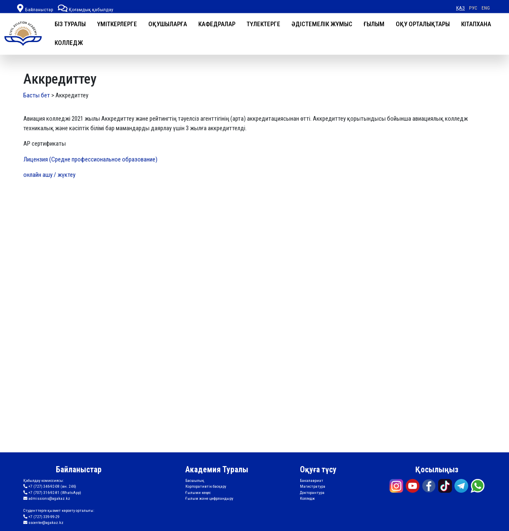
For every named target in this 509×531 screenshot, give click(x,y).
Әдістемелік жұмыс (322, 24)
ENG (486, 8)
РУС (473, 8)
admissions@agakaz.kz (46, 498)
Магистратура (312, 486)
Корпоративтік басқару (205, 486)
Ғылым (374, 24)
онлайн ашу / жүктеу (49, 175)
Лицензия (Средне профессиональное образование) (90, 159)
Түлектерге (263, 24)
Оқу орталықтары (423, 24)
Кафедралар (216, 24)
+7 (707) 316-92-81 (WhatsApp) (52, 493)
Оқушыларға (167, 24)
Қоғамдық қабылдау (85, 9)
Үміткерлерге (117, 24)
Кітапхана (476, 24)
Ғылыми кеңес (198, 492)
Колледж (69, 43)
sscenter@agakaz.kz (43, 523)
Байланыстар (39, 9)
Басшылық (194, 480)
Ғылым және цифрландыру (209, 498)
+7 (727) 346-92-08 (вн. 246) (49, 486)
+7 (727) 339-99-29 (41, 517)
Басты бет (36, 95)
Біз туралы (70, 24)
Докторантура (312, 492)
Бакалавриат (311, 480)
